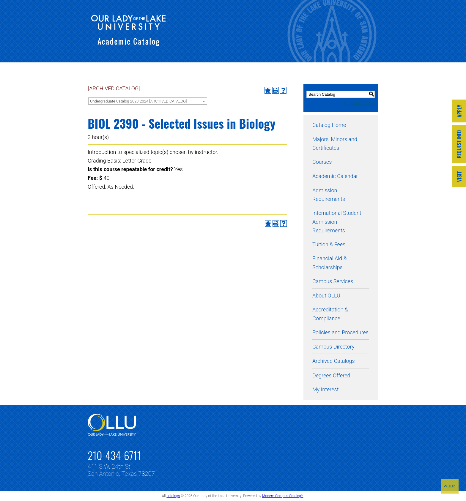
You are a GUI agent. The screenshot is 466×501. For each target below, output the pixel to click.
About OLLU (326, 295)
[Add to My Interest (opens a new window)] (268, 90)
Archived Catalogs (333, 361)
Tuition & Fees (328, 244)
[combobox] (147, 101)
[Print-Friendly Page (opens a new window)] (275, 90)
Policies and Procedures (340, 332)
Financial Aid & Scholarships (329, 262)
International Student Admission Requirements (336, 222)
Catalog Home (329, 125)
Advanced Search (359, 103)
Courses (322, 162)
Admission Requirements (328, 194)
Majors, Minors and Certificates (334, 143)
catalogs (173, 496)
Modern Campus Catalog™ (282, 496)
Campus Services (332, 281)
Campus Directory (333, 347)
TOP (449, 486)
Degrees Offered (331, 375)
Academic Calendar (335, 176)
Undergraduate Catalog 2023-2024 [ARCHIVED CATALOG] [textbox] (138, 101)
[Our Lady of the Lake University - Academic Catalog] (128, 44)
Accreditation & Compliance (330, 313)
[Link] (459, 112)
